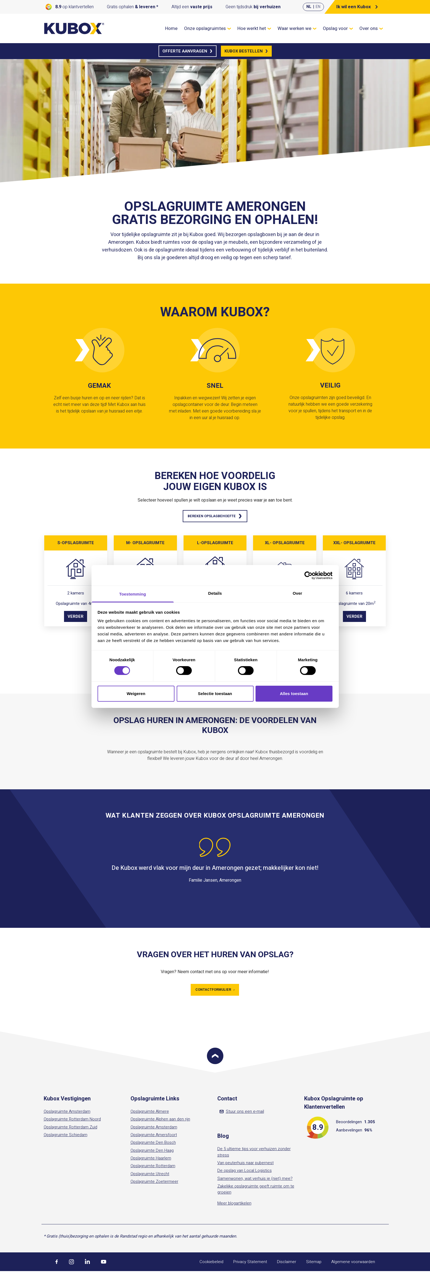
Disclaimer (286, 1264)
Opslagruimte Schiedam (65, 1137)
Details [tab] (215, 593)
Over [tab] (297, 593)
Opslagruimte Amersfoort (154, 1137)
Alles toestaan (294, 693)
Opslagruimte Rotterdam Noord (72, 1121)
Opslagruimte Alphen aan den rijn (160, 1121)
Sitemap (313, 1264)
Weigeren (136, 693)
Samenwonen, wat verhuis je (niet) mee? (255, 1180)
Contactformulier (215, 991)
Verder (76, 618)
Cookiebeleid (211, 1264)
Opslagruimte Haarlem (151, 1160)
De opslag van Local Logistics (244, 1172)
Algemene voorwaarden (353, 1264)
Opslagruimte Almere (150, 1113)
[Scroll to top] (215, 1058)
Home (171, 28)
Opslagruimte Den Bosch (153, 1144)
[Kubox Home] (74, 28)
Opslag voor (338, 28)
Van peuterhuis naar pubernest (245, 1165)
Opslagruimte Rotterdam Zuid (70, 1129)
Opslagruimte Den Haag (152, 1152)
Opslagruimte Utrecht (150, 1175)
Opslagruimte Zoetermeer (154, 1183)
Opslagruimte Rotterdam (153, 1168)
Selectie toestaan (215, 693)
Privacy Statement (250, 1264)
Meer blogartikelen (234, 1205)
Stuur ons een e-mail (242, 1113)
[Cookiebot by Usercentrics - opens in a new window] (308, 575)
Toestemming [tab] (132, 594)
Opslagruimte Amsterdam (67, 1113)
